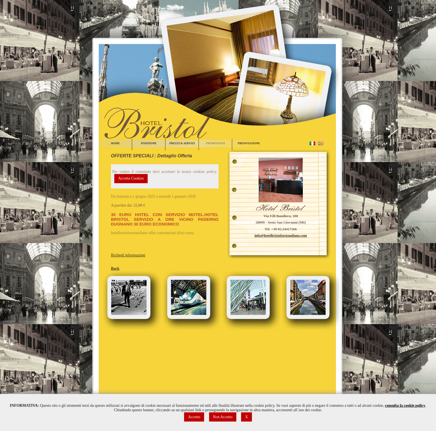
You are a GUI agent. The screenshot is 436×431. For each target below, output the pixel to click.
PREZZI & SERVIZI (182, 143)
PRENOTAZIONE (249, 143)
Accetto (194, 417)
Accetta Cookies (131, 178)
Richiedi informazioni (128, 255)
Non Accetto (222, 417)
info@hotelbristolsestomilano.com (280, 235)
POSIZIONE (149, 143)
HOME (115, 143)
